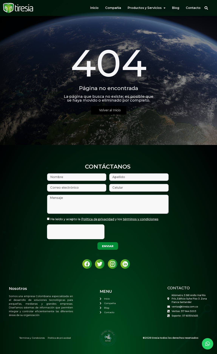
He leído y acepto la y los (104, 219)
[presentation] (75, 231)
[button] (206, 8)
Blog (175, 8)
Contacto (193, 8)
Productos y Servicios (146, 8)
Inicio (94, 8)
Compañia (113, 8)
